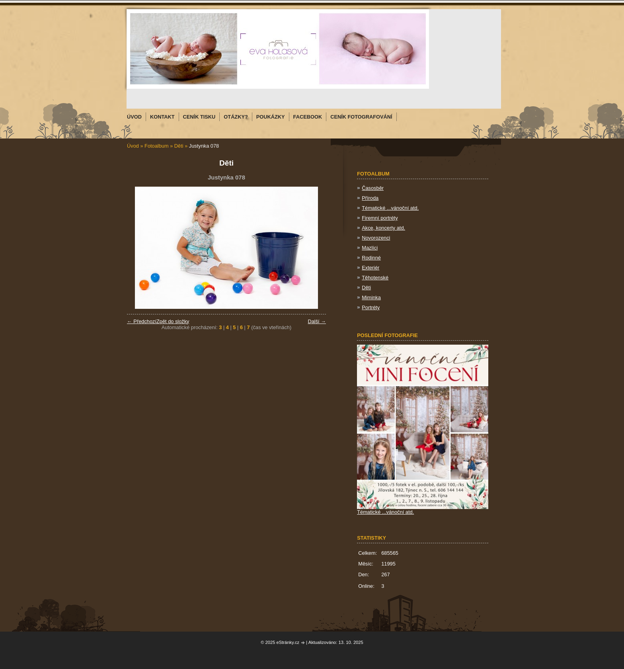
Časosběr (373, 188)
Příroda (370, 198)
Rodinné (371, 258)
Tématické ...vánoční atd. (390, 208)
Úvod (133, 146)
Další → (317, 321)
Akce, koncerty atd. (383, 228)
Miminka (371, 297)
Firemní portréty (380, 218)
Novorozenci (376, 238)
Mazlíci (370, 248)
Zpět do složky (172, 321)
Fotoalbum (156, 146)
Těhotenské (375, 278)
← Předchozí (141, 321)
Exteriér (370, 268)
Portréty (371, 307)
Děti (178, 146)
